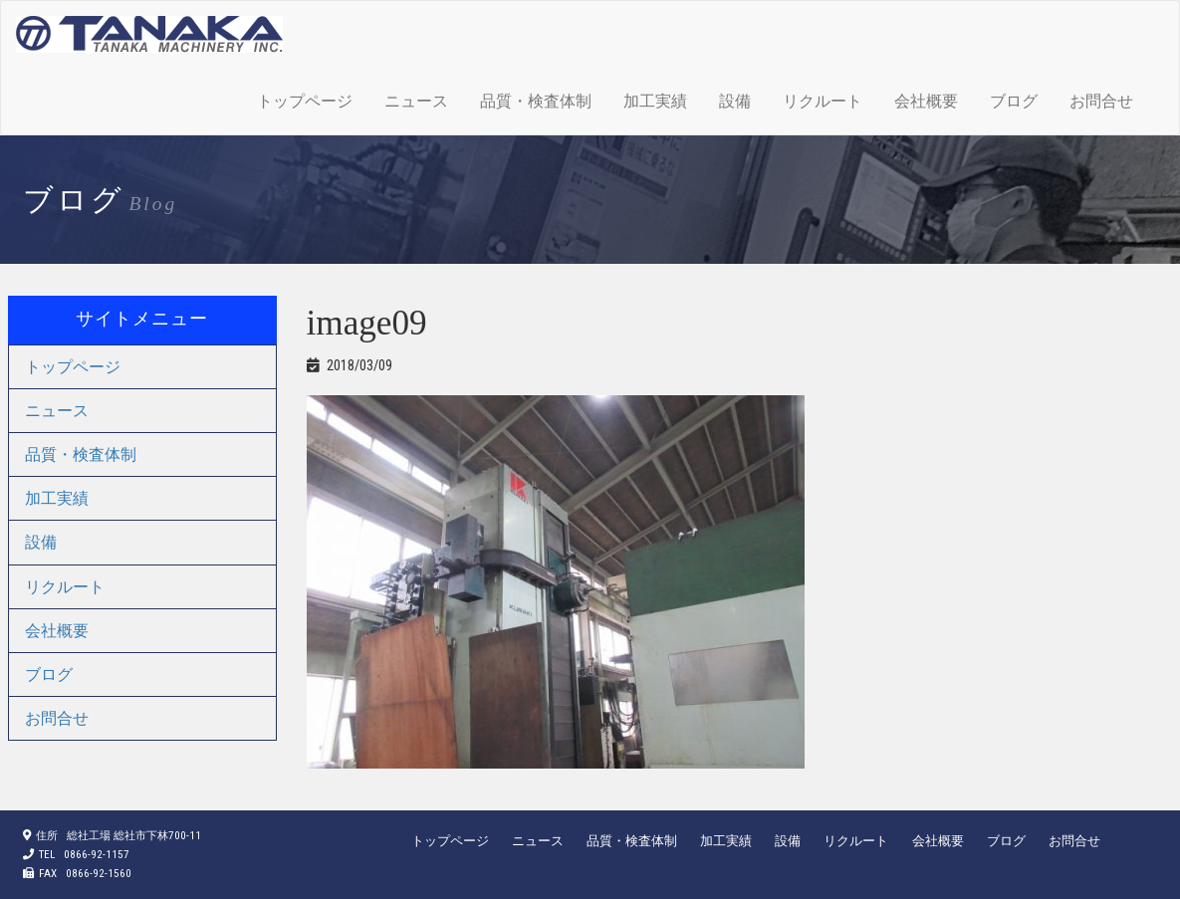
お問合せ (1101, 101)
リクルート (822, 101)
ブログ (1014, 101)
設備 (735, 101)
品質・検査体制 (535, 101)
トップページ (305, 101)
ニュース (416, 101)
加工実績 (655, 101)
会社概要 (926, 101)
